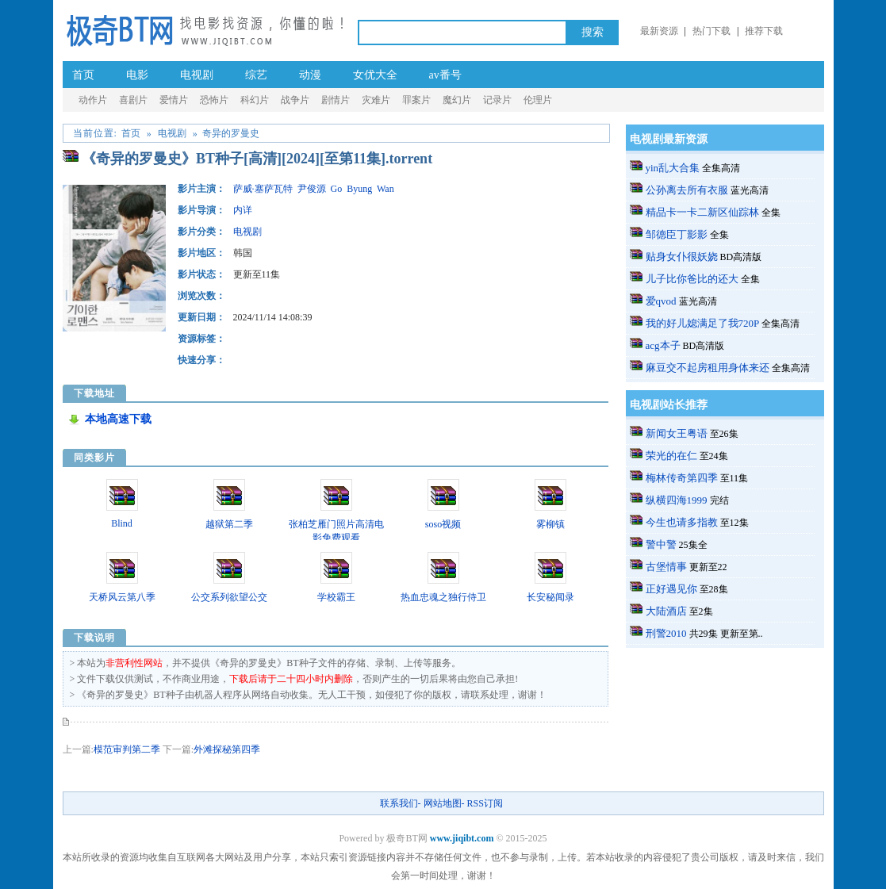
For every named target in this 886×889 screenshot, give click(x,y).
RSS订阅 (485, 803)
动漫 (310, 75)
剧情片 (335, 99)
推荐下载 (764, 30)
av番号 (445, 75)
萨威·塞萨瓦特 (263, 188)
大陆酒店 (666, 611)
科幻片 (254, 99)
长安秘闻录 (550, 597)
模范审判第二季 (127, 749)
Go (337, 188)
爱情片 (173, 99)
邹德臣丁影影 (677, 234)
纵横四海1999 (677, 500)
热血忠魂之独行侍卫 (443, 597)
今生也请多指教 (682, 522)
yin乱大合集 (673, 168)
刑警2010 (666, 633)
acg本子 (663, 345)
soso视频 (443, 524)
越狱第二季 (229, 524)
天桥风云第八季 (122, 597)
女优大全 (375, 75)
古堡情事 (666, 567)
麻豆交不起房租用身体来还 (707, 368)
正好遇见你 (671, 589)
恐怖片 (214, 99)
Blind (121, 523)
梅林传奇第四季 (682, 478)
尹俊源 (311, 188)
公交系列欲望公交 (229, 597)
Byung (359, 188)
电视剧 (196, 75)
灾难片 (376, 99)
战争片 (295, 99)
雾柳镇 (550, 524)
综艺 (256, 75)
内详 (242, 210)
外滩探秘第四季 (227, 749)
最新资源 (659, 30)
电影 (137, 75)
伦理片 (538, 99)
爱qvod (661, 301)
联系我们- (400, 803)
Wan (385, 188)
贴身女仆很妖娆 (682, 256)
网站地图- (444, 803)
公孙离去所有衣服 (687, 190)
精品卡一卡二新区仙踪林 (702, 212)
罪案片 (416, 99)
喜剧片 (133, 99)
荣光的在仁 (671, 456)
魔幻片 (457, 99)
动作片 (93, 99)
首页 (83, 75)
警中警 (661, 544)
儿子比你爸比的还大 (692, 279)
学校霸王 (336, 597)
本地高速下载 (118, 419)
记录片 (497, 99)
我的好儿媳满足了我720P (703, 323)
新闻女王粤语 (677, 433)
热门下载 (711, 30)
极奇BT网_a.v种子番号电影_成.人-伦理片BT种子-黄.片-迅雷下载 (205, 30)
